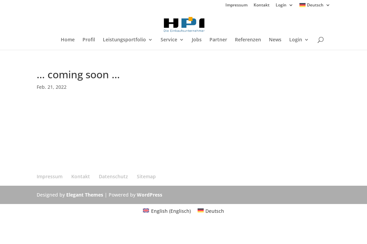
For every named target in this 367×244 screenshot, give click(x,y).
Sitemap (146, 176)
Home (68, 40)
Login (281, 5)
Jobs (197, 40)
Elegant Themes (84, 194)
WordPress (149, 194)
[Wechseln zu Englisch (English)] (167, 211)
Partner (218, 40)
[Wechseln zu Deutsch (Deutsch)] (211, 211)
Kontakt (262, 5)
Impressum (236, 5)
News (275, 40)
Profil (88, 40)
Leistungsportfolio (124, 40)
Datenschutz (113, 176)
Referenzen (248, 40)
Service (169, 40)
